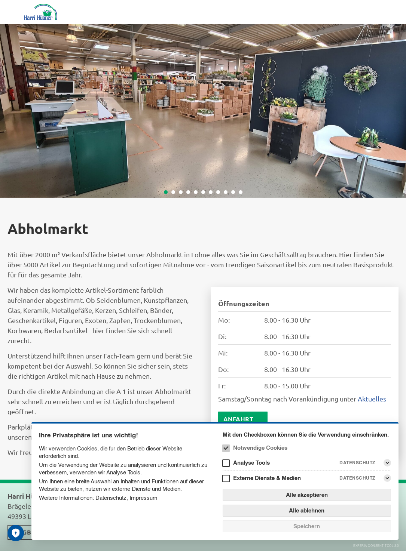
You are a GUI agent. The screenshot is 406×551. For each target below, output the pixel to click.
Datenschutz (110, 498)
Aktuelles (372, 399)
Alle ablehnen (306, 510)
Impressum (143, 498)
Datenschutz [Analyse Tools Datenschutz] (357, 462)
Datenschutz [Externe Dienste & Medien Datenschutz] (357, 478)
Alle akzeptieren (307, 495)
